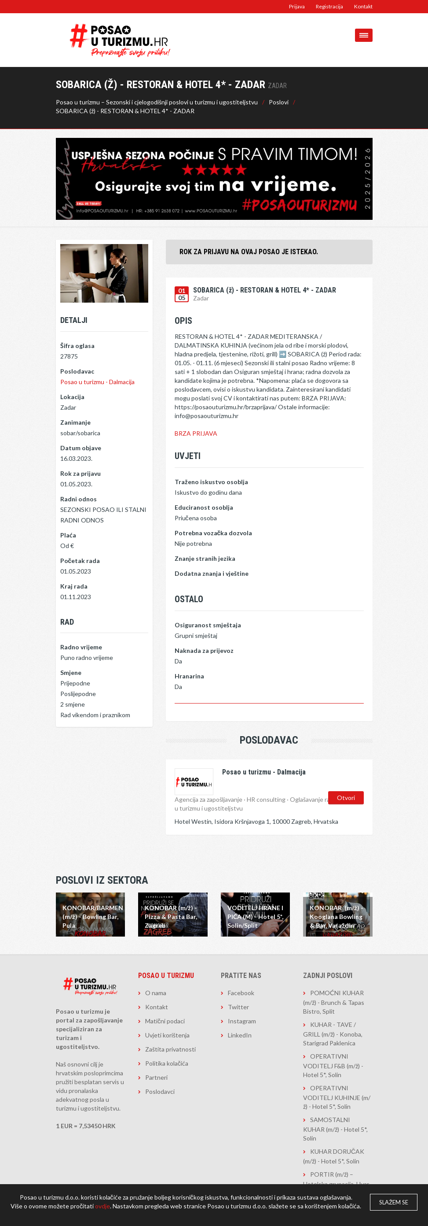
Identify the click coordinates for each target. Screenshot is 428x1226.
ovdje (102, 1206)
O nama (155, 992)
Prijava (297, 6)
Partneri (156, 1077)
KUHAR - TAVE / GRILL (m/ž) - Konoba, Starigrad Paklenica (332, 1034)
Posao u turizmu (166, 975)
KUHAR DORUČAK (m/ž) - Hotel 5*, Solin (333, 1156)
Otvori (346, 796)
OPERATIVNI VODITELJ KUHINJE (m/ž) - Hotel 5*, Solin (336, 1097)
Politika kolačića (166, 1063)
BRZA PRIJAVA (196, 433)
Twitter (238, 1007)
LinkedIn (240, 1035)
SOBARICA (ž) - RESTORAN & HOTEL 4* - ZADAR (125, 111)
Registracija (329, 6)
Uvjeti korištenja (167, 1035)
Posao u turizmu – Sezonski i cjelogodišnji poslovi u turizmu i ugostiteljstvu (157, 102)
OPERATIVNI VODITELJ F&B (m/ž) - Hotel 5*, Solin (333, 1065)
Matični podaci (165, 1021)
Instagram (242, 1021)
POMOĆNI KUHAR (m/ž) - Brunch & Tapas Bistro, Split (333, 1002)
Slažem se (393, 1202)
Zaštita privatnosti (170, 1049)
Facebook (241, 992)
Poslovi (279, 102)
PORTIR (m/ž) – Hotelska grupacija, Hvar (336, 1179)
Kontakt (363, 6)
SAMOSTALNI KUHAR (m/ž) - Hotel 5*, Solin (335, 1129)
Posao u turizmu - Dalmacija (97, 381)
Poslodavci (160, 1091)
